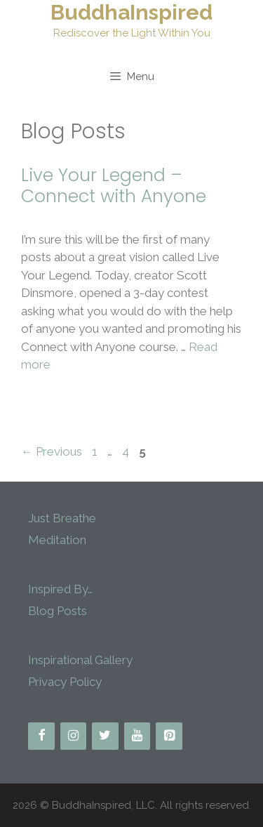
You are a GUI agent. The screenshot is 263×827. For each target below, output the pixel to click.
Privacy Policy (65, 682)
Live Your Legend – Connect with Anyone (113, 186)
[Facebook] (41, 736)
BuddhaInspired (131, 12)
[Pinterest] (169, 736)
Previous (51, 451)
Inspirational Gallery (80, 660)
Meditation (57, 540)
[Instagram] (73, 736)
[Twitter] (105, 736)
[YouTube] (137, 736)
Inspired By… (60, 589)
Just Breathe (62, 518)
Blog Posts (57, 611)
